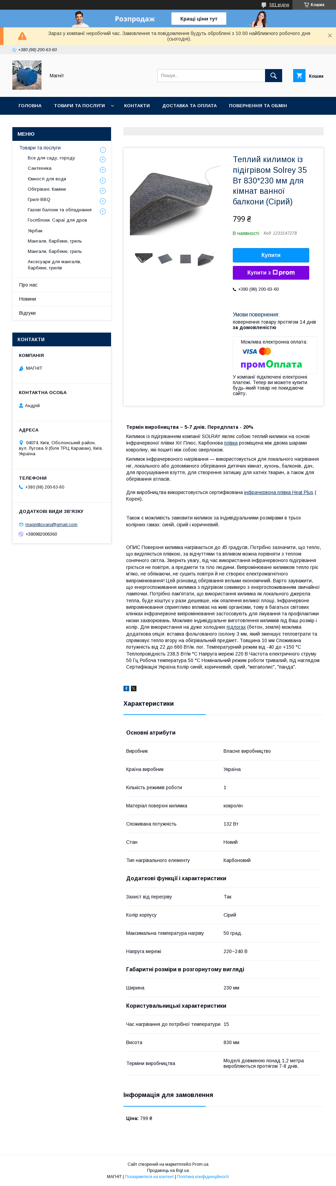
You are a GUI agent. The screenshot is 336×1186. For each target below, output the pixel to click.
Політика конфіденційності (203, 1176)
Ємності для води (47, 178)
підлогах (236, 627)
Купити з (271, 273)
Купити (271, 255)
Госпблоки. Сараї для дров (57, 220)
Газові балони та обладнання (60, 209)
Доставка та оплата (189, 105)
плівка (231, 443)
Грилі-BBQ (39, 199)
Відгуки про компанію (48, 123)
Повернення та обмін (258, 105)
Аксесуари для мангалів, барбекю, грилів (54, 264)
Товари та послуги (79, 105)
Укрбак (35, 230)
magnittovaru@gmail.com (51, 524)
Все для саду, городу (51, 157)
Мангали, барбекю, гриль (55, 241)
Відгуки (27, 313)
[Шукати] (273, 75)
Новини (100, 123)
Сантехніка (39, 168)
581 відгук (279, 4)
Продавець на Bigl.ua (168, 1170)
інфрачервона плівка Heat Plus (278, 492)
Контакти (137, 105)
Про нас (28, 285)
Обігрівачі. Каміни (47, 189)
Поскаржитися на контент (149, 1176)
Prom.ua (200, 1164)
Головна (30, 105)
